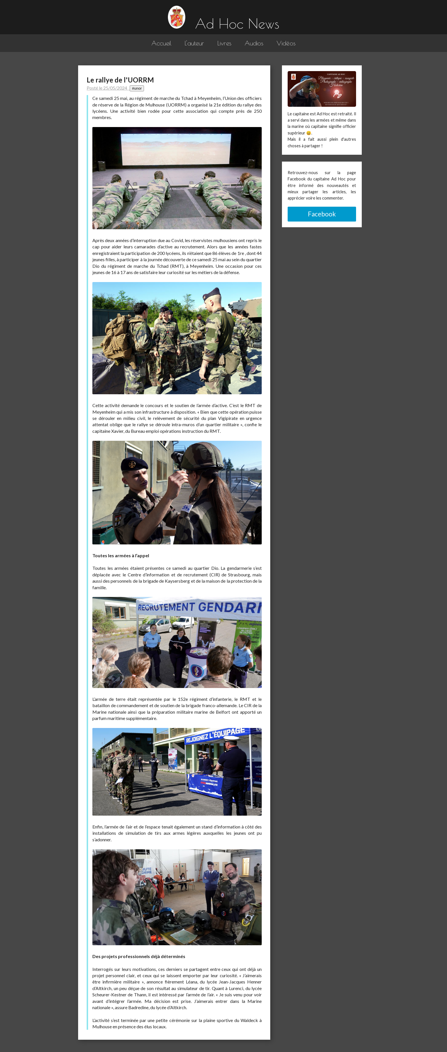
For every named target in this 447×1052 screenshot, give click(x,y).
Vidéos (286, 43)
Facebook (322, 214)
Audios (254, 43)
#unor (137, 88)
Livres (224, 43)
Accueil (161, 43)
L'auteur (194, 43)
